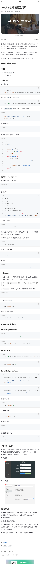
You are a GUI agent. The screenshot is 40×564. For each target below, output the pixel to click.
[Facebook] (7, 552)
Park (5, 39)
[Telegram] (10, 552)
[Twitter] (5, 552)
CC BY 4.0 (11, 555)
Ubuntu (5, 545)
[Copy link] (12, 552)
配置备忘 (5, 542)
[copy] (38, 88)
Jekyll (9, 545)
